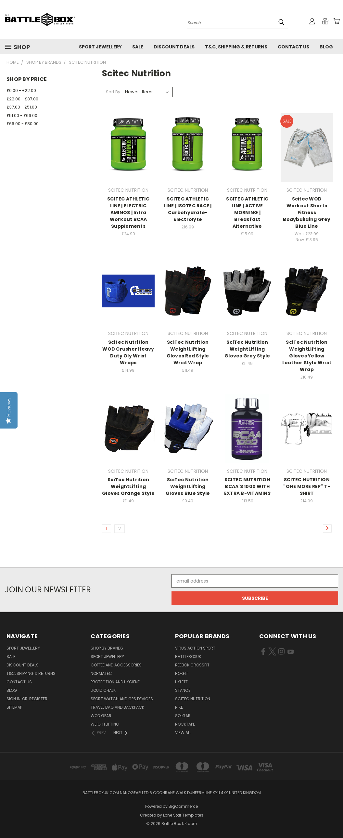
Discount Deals (174, 47)
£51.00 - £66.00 (21, 115)
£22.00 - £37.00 (22, 99)
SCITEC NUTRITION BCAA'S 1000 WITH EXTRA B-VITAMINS (247, 486)
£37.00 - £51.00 (21, 107)
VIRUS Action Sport (195, 648)
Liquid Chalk (103, 690)
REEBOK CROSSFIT (192, 665)
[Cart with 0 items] (336, 21)
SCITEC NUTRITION (192, 699)
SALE (137, 47)
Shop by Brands (107, 648)
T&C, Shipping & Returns (236, 47)
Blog (326, 47)
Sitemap (14, 707)
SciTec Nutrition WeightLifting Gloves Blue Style (188, 486)
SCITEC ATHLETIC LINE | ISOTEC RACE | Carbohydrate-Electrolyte (188, 209)
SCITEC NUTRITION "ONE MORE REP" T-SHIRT (306, 486)
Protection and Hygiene (115, 682)
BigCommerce (183, 806)
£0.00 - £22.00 (21, 90)
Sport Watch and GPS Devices (122, 699)
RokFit (181, 673)
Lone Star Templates (183, 815)
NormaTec (101, 673)
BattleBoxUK (188, 656)
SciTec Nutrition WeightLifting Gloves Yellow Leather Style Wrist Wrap (307, 356)
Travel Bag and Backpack (117, 707)
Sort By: (113, 92)
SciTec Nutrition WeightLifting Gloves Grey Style (247, 349)
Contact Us (293, 47)
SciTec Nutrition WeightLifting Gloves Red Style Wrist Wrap (188, 352)
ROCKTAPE (185, 724)
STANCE (182, 690)
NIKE (179, 707)
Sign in (13, 699)
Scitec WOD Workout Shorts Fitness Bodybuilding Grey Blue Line (306, 212)
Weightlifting (105, 724)
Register (38, 699)
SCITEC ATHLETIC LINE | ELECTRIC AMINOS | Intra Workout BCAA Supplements (128, 212)
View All (183, 732)
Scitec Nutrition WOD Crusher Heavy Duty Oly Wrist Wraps (128, 352)
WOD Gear (101, 715)
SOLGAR (183, 715)
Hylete (181, 682)
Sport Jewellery (100, 47)
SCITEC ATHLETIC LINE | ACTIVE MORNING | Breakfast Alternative (247, 212)
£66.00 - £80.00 (22, 124)
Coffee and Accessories (116, 665)
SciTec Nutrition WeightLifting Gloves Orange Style (128, 486)
